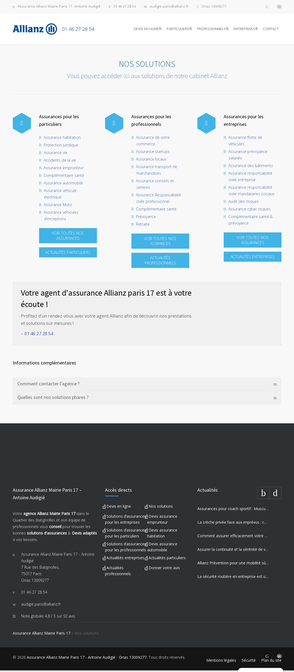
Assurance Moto (58, 206)
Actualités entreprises (125, 559)
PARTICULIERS (178, 29)
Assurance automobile (63, 184)
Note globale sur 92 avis (48, 617)
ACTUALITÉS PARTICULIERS (67, 254)
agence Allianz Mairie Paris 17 (49, 515)
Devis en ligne (118, 507)
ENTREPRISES (244, 29)
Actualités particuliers (167, 559)
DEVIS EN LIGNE (146, 29)
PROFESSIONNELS (211, 29)
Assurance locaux (151, 160)
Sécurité (249, 661)
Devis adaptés (84, 534)
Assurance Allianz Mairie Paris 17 (41, 634)
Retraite (143, 225)
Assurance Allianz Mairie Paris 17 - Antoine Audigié (59, 7)
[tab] (147, 385)
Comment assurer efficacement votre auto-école (233, 537)
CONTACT (271, 29)
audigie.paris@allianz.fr (169, 7)
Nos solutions (160, 507)
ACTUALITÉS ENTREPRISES (252, 258)
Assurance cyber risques (249, 210)
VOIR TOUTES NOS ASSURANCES (68, 237)
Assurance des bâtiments (250, 167)
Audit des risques (243, 203)
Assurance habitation (62, 139)
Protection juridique (61, 146)
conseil (55, 528)
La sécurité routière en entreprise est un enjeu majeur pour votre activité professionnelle (233, 578)
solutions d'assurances (47, 534)
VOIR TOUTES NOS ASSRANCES (160, 243)
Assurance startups (153, 153)
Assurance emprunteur (64, 169)
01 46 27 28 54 (124, 7)
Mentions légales (221, 661)
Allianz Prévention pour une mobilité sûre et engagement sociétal (233, 564)
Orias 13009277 (213, 7)
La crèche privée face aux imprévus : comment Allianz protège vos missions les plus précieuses (233, 523)
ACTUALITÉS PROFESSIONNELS (160, 262)
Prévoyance (146, 218)
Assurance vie (55, 154)
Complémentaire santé (64, 177)
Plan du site (271, 661)
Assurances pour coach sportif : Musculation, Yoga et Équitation (233, 510)
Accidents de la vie (60, 161)
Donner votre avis (164, 569)
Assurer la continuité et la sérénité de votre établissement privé (233, 550)
